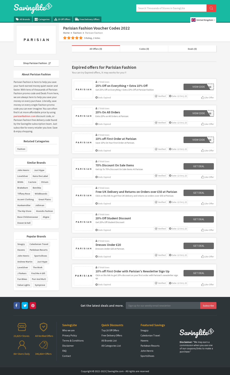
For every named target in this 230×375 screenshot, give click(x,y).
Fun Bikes (22, 278)
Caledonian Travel (39, 244)
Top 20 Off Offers (110, 330)
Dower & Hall (24, 222)
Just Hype (39, 170)
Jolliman (39, 205)
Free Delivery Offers (87, 19)
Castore (32, 181)
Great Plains (44, 199)
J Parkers (22, 273)
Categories (42, 19)
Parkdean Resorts (39, 249)
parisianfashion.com (25, 116)
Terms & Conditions (73, 340)
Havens (21, 249)
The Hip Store (24, 210)
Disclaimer (68, 345)
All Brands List (109, 340)
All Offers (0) (96, 48)
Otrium (44, 181)
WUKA (20, 181)
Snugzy (21, 244)
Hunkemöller (24, 205)
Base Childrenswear (27, 216)
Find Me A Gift (38, 273)
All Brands (23, 19)
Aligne (46, 216)
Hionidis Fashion (44, 210)
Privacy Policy (69, 335)
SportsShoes (40, 255)
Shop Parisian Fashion (36, 63)
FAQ (64, 350)
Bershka (37, 187)
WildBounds (41, 193)
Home (66, 32)
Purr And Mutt (39, 278)
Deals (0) (192, 48)
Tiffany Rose (23, 193)
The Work (37, 267)
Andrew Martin (24, 261)
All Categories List (111, 345)
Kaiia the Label (40, 176)
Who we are (68, 330)
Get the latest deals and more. (102, 305)
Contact (66, 355)
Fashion (77, 32)
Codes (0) (144, 48)
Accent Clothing (25, 199)
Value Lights (23, 284)
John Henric (23, 170)
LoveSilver (22, 176)
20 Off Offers (62, 19)
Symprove (40, 284)
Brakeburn (22, 187)
